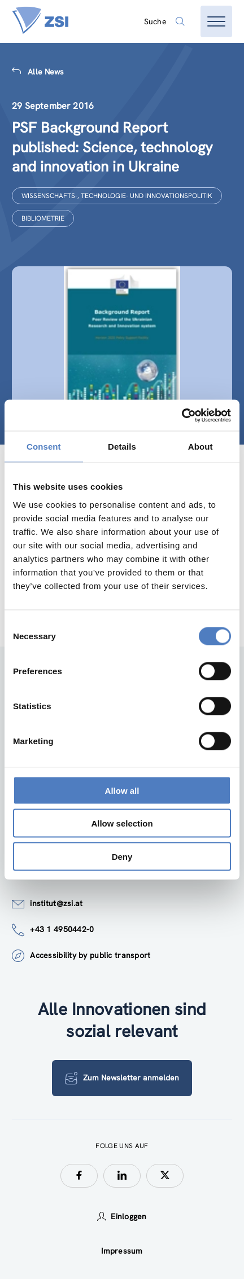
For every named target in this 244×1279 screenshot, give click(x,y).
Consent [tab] (44, 446)
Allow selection (121, 823)
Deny (122, 856)
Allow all (122, 790)
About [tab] (200, 446)
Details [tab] (122, 446)
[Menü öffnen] (216, 21)
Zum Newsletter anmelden (122, 1078)
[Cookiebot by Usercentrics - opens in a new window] (181, 415)
